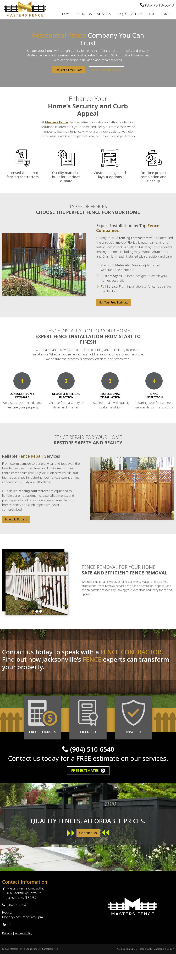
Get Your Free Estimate (113, 302)
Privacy (7, 933)
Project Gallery (129, 14)
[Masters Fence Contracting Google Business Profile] (4, 924)
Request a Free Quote (68, 70)
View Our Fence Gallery (106, 70)
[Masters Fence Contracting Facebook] (10, 924)
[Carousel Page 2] (36, 611)
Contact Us (88, 832)
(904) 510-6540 (157, 5)
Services (104, 14)
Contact (167, 14)
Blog (151, 14)
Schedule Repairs (16, 519)
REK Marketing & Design (161, 948)
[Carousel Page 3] (40, 611)
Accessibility (23, 933)
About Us (84, 14)
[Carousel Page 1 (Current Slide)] (32, 611)
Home (66, 14)
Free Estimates (88, 770)
